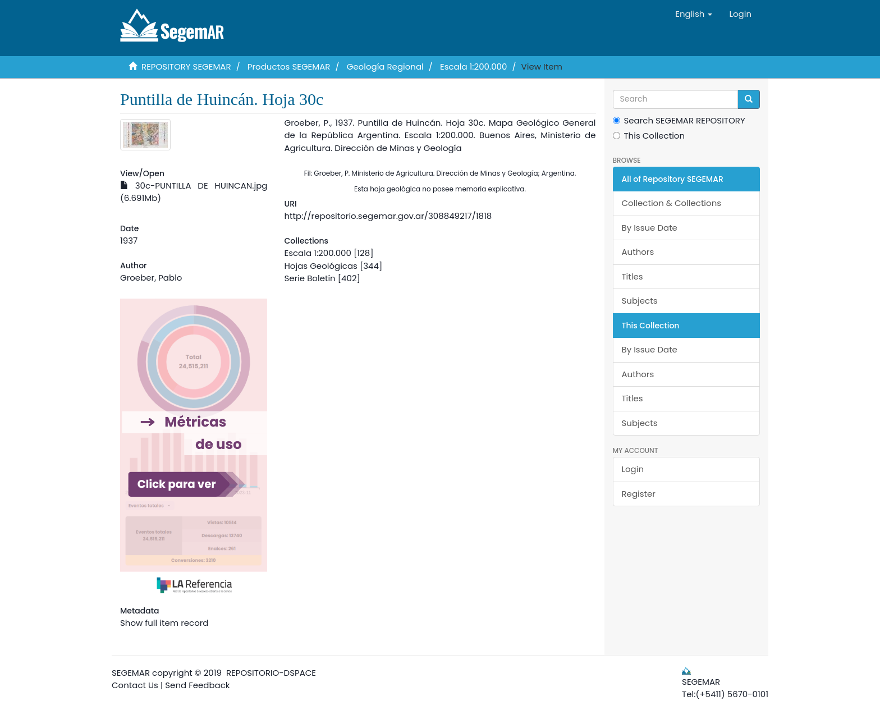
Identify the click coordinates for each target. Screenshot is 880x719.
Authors (638, 252)
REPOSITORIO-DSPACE (271, 673)
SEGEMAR (131, 673)
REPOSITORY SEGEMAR (186, 66)
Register (639, 494)
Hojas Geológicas (320, 266)
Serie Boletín (309, 278)
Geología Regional (385, 66)
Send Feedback (197, 685)
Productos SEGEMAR (289, 66)
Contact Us (135, 685)
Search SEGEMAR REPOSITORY (679, 120)
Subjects (640, 300)
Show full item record (164, 623)
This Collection (649, 135)
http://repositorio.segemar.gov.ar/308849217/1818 (388, 216)
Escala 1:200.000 (473, 66)
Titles (632, 276)
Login (633, 469)
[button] (694, 14)
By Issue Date (649, 227)
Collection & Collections (672, 203)
